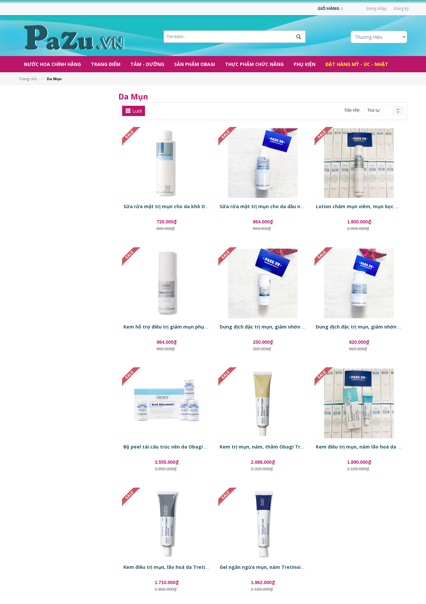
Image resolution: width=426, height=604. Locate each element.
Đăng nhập (376, 8)
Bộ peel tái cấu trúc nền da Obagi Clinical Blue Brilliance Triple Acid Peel (208, 447)
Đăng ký (401, 8)
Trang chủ (28, 78)
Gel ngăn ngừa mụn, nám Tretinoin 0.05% (269, 567)
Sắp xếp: (352, 110)
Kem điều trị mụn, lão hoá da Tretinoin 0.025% (178, 567)
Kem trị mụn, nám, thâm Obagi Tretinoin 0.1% (275, 447)
